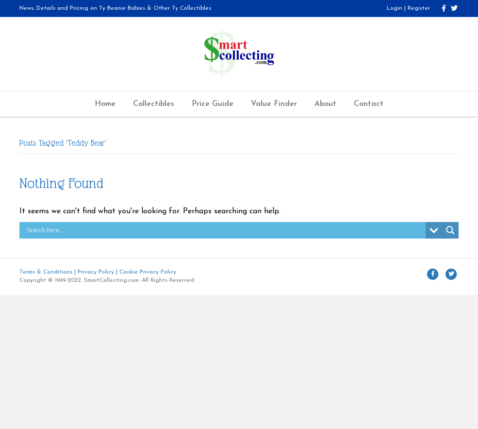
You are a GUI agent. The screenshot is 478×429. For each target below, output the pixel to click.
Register (419, 8)
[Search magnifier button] (450, 230)
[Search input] (225, 230)
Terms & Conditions (45, 272)
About (325, 104)
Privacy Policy (96, 272)
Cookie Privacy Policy (147, 272)
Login (394, 8)
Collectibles (153, 104)
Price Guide (212, 104)
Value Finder (274, 104)
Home (105, 104)
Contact (368, 104)
